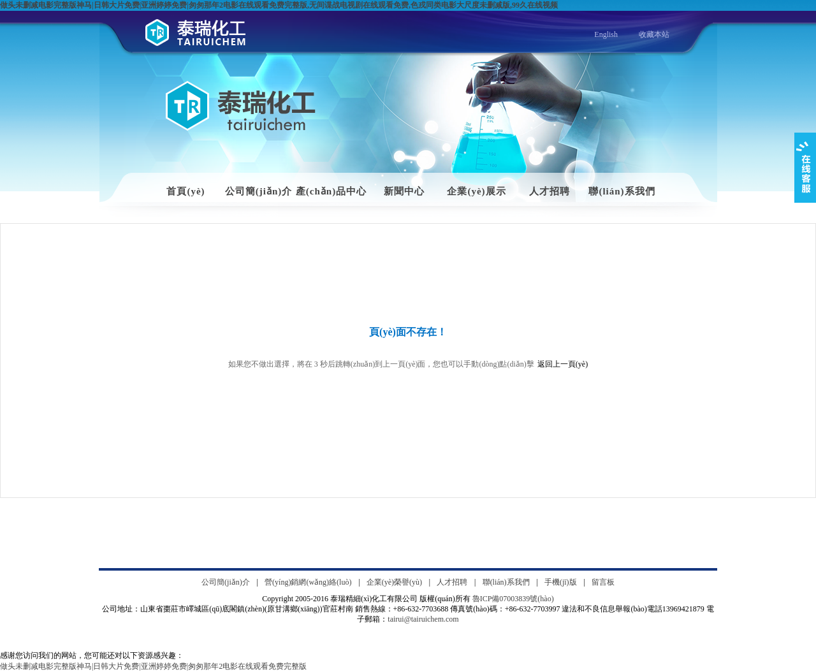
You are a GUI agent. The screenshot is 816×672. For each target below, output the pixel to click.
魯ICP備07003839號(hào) (513, 598)
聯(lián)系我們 (621, 191)
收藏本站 (654, 34)
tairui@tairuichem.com (423, 619)
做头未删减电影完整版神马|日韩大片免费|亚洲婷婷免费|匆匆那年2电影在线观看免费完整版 (153, 666)
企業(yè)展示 (476, 191)
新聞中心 (404, 191)
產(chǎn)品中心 (331, 191)
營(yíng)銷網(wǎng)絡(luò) (308, 582)
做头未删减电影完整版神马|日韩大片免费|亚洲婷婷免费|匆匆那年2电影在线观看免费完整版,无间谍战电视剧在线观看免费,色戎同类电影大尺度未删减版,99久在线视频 (279, 5)
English (606, 34)
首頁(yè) (185, 191)
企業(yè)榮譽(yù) (394, 582)
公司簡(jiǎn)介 (259, 191)
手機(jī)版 (560, 582)
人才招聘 (549, 191)
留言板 (603, 582)
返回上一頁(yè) (562, 364)
